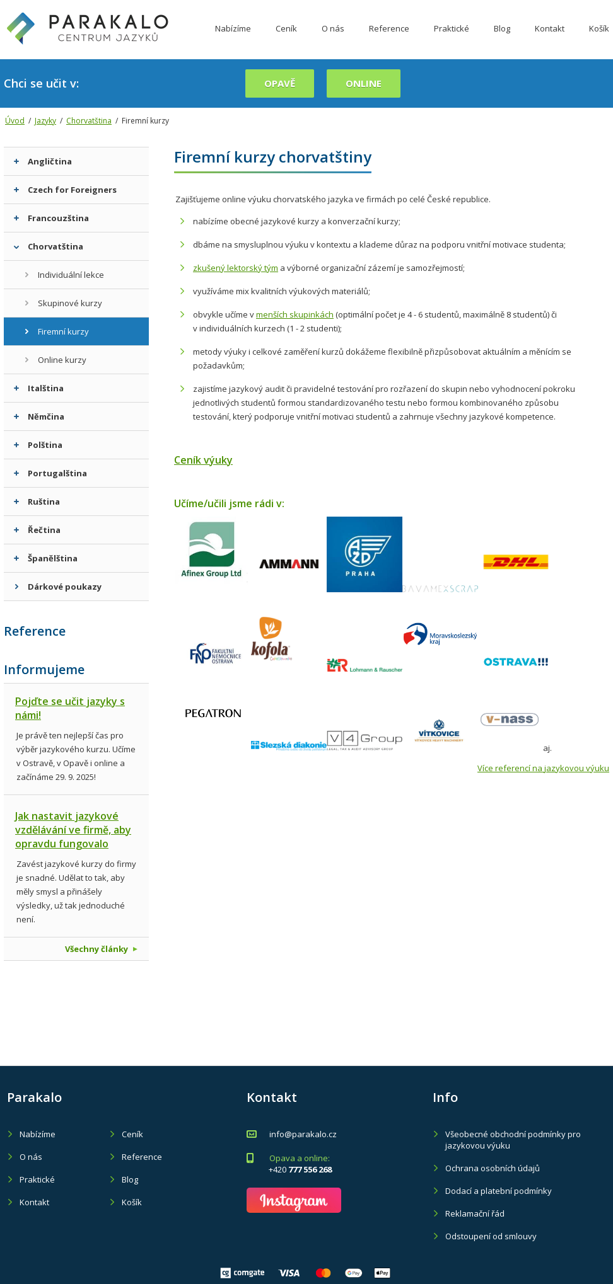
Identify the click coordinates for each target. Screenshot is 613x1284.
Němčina (39, 416)
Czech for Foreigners (65, 189)
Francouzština (51, 218)
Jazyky (45, 120)
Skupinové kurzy (63, 303)
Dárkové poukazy (58, 586)
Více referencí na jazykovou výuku (543, 768)
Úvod (15, 120)
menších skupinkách (295, 314)
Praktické (451, 40)
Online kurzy (55, 359)
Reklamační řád (475, 1213)
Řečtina (37, 530)
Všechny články (101, 948)
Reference (389, 40)
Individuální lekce (64, 274)
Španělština (46, 558)
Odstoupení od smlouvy (491, 1236)
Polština (38, 444)
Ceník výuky (203, 460)
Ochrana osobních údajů (492, 1168)
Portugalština (50, 473)
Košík (132, 1202)
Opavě (279, 83)
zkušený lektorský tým (235, 267)
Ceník (286, 40)
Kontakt (549, 40)
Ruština (37, 501)
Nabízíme (233, 40)
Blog (502, 40)
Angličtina (43, 161)
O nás (333, 40)
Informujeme (44, 669)
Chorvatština (89, 120)
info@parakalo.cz (303, 1134)
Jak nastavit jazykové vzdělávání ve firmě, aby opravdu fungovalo (73, 830)
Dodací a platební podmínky (498, 1190)
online (364, 83)
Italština (39, 388)
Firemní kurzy (56, 331)
